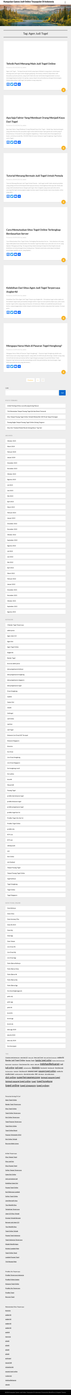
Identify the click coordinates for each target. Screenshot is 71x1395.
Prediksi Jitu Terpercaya (12, 1288)
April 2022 (10, 568)
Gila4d (9, 707)
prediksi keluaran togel (14, 801)
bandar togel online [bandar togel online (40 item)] (43, 1060)
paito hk (9, 1007)
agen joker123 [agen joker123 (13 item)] (24, 1057)
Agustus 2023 (11, 479)
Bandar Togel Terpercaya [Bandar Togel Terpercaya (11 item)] (58, 1060)
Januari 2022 (11, 584)
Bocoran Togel (9, 1297)
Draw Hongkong (12, 691)
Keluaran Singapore (13, 741)
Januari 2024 (11, 457)
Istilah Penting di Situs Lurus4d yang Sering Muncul (23, 406)
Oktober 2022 (11, 534)
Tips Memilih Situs (11, 1205)
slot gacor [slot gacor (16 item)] (41, 1074)
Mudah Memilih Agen (11, 1244)
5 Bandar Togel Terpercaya (15, 625)
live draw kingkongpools (14, 991)
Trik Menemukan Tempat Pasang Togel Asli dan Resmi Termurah (26, 411)
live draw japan (11, 1046)
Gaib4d (9, 697)
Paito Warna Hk (12, 974)
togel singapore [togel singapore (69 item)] (28, 1085)
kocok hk (9, 1013)
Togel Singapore (12, 895)
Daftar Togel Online (11, 1196)
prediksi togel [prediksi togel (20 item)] (9, 1074)
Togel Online (11, 890)
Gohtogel (10, 713)
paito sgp (10, 1002)
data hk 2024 (11, 1035)
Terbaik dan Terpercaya (12, 1209)
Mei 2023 (10, 496)
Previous (30, 380)
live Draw (10, 752)
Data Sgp (10, 936)
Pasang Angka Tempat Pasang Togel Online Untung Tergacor (26, 422)
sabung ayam (11, 845)
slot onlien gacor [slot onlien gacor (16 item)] (49, 1074)
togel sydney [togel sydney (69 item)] (43, 1085)
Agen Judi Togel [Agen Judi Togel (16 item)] (38, 1057)
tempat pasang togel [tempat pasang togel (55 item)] (50, 1077)
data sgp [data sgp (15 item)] (37, 1064)
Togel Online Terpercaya (12, 1113)
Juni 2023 (10, 490)
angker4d (8, 1315)
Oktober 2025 (11, 441)
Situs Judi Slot (9, 1161)
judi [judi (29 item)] (61, 1064)
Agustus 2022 (11, 546)
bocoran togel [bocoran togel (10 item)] (8, 1064)
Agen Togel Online (13, 647)
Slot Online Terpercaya (12, 1117)
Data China (10, 914)
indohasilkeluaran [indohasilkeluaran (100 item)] (50, 1063)
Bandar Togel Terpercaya (13, 1104)
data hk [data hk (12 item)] (32, 1064)
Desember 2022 (12, 523)
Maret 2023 (11, 507)
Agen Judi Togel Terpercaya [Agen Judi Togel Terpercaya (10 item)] (50, 1057)
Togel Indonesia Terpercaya (13, 1240)
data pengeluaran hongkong (15, 674)
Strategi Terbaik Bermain (13, 1218)
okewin (7, 1384)
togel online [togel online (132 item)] (12, 1085)
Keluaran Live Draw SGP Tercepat (17, 735)
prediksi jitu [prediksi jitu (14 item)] (60, 1071)
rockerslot (8, 1376)
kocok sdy (10, 1024)
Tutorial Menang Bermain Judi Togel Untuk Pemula (34, 175)
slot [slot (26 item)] (36, 1074)
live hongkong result (13, 768)
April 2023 (10, 501)
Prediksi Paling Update (12, 1279)
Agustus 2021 (11, 612)
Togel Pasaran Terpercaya (13, 1122)
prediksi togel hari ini (13, 812)
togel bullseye (11, 878)
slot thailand (11, 862)
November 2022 (12, 529)
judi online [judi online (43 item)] (9, 1067)
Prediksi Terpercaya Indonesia (14, 1275)
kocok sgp (10, 1018)
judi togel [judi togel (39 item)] (19, 1068)
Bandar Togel (11, 658)
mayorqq (8, 1336)
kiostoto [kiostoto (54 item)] (36, 1067)
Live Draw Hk (11, 947)
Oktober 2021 (11, 601)
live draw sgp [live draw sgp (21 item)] (59, 1068)
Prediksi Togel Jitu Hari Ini (15, 818)
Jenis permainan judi (11, 1179)
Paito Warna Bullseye (14, 963)
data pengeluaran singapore (15, 680)
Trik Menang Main (11, 1261)
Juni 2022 (10, 557)
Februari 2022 (11, 579)
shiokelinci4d (9, 1367)
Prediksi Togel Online (13, 823)
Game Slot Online (10, 1174)
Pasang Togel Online (11, 1187)
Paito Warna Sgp (12, 985)
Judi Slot (9, 724)
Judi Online (10, 719)
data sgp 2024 (11, 1029)
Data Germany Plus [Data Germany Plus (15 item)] (24, 1064)
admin (24, 67)
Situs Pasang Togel (11, 1166)
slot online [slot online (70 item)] (10, 1077)
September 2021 (12, 606)
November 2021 (12, 595)
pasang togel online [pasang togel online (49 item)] (47, 1071)
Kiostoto (10, 746)
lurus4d (9, 779)
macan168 (8, 1363)
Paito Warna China (13, 969)
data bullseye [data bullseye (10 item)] (15, 1064)
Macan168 (10, 785)
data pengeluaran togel (14, 685)
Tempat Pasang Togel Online (16, 873)
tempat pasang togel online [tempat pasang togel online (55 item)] (18, 1081)
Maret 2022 (11, 573)
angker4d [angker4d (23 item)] (60, 1057)
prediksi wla (10, 829)
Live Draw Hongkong (13, 757)
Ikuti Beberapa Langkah (12, 1192)
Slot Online (10, 856)
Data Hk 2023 (11, 925)
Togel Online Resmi (11, 1130)
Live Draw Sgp (11, 958)
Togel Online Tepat (11, 1253)
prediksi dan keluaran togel (15, 796)
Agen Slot (10, 641)
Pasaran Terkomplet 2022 (13, 1135)
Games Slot (10, 702)
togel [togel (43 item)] (33, 1081)
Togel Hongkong (12, 884)
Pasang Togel (11, 790)
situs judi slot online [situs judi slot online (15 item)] (29, 1074)
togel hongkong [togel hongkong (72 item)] (44, 1081)
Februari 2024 (11, 452)
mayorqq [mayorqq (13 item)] (16, 1071)
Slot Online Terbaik (11, 1139)
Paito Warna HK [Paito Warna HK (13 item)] (23, 1071)
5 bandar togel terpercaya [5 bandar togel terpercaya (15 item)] (12, 1057)
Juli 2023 (10, 485)
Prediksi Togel (9, 1292)
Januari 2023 (11, 518)
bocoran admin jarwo (13, 663)
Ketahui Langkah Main (12, 1248)
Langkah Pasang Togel (12, 1257)
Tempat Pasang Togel (13, 867)
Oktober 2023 (11, 474)
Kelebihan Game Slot (11, 1183)
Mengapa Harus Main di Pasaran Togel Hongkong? (34, 345)
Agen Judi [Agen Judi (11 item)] (30, 1057)
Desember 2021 (12, 590)
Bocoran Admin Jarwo (12, 1143)
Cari (7, 388)
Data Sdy (10, 930)
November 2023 (12, 468)
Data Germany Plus (13, 919)
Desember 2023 (12, 463)
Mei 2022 (10, 562)
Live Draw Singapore (13, 763)
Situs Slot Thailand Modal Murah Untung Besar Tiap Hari (24, 428)
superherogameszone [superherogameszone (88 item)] (28, 1077)
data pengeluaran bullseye (15, 669)
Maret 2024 (11, 446)
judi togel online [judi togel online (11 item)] (27, 1068)
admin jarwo (11, 630)
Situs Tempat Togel (11, 1157)
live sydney (10, 774)
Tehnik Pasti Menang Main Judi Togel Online (31, 63)
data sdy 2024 (11, 1040)
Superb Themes (61, 1392)
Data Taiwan (11, 941)
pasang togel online (11, 1371)
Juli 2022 (10, 551)
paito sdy (10, 996)
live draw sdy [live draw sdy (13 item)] (51, 1068)
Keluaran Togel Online (12, 1284)
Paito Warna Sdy (12, 980)
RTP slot (10, 840)
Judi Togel (10, 730)
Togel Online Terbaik (11, 1231)
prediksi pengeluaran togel (15, 807)
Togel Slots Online (11, 1126)
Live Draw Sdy (11, 952)
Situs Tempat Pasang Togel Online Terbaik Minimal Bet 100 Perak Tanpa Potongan (32, 417)
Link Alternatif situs (11, 1200)
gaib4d (7, 1332)
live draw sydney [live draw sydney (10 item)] (9, 1071)
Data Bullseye (11, 908)
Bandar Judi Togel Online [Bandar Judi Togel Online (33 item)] (15, 1060)
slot (8, 851)
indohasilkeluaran (10, 1380)
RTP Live (10, 834)
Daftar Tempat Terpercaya (13, 1170)
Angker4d (10, 652)
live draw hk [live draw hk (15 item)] (43, 1068)
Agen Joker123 (12, 636)
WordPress (52, 1392)
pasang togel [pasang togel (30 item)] (33, 1071)
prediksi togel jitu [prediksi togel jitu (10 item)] (19, 1074)
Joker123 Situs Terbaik (12, 1213)
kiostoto (8, 1310)
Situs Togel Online (11, 1109)
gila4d (7, 1341)
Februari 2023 (11, 512)
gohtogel (8, 1358)
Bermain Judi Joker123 (12, 1222)
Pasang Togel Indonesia (12, 1235)
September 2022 (12, 540)
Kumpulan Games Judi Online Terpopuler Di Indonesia (29, 1)
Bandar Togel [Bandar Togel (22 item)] (30, 1060)
